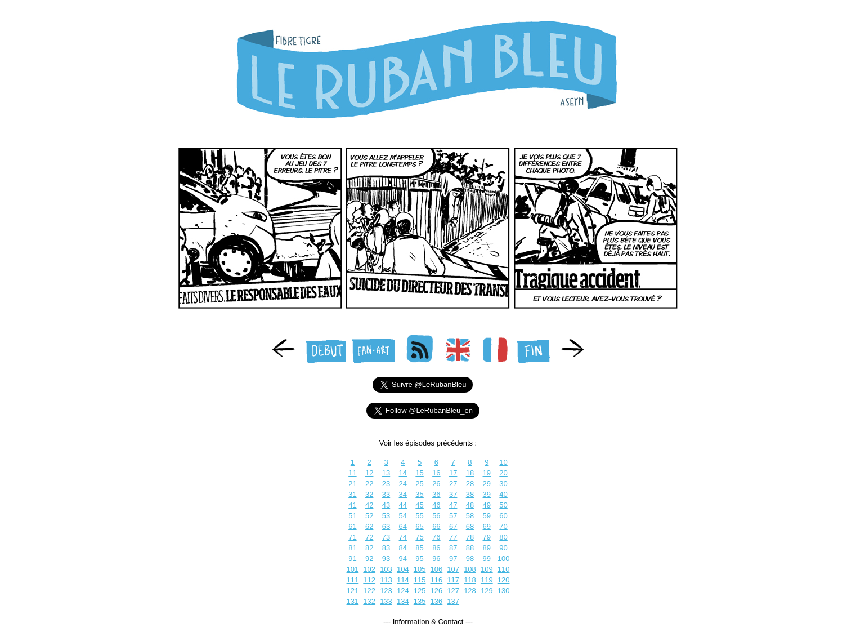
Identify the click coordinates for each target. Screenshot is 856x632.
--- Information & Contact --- (428, 621)
